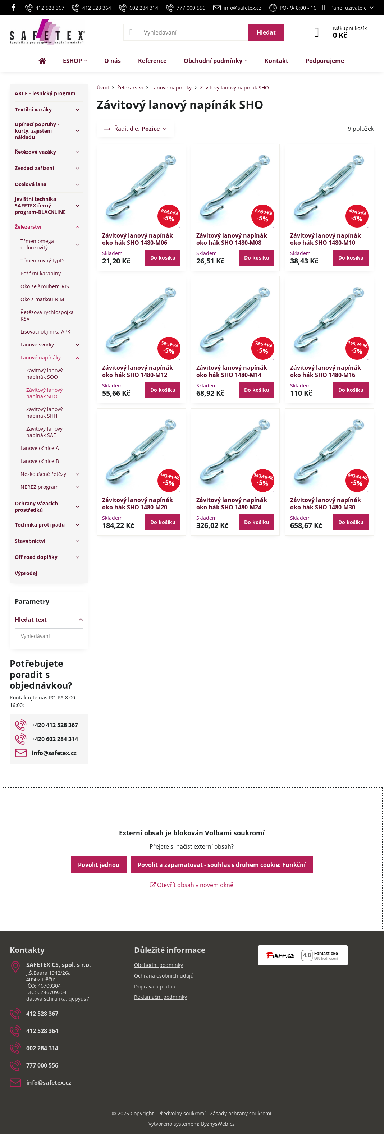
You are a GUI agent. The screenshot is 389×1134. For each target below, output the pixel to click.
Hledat (266, 32)
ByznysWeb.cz (218, 1123)
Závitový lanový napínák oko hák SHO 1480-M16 (325, 371)
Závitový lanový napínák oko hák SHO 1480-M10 (325, 239)
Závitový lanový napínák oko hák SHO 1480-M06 (137, 239)
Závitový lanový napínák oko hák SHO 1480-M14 (231, 371)
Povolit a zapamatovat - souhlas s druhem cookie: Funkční (222, 865)
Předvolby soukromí (182, 1113)
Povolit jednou (99, 865)
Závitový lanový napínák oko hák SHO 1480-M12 (137, 371)
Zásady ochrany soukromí (240, 1113)
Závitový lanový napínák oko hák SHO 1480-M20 (137, 503)
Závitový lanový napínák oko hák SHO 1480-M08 (231, 239)
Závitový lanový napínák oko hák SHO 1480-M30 (325, 503)
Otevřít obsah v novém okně (191, 885)
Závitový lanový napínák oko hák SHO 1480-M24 (231, 503)
